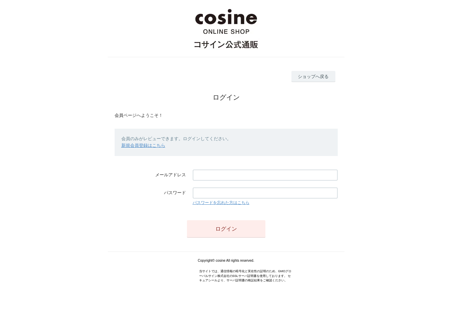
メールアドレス (170, 174)
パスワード (175, 192)
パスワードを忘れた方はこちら (221, 202)
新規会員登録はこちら (143, 145)
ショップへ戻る (313, 76)
